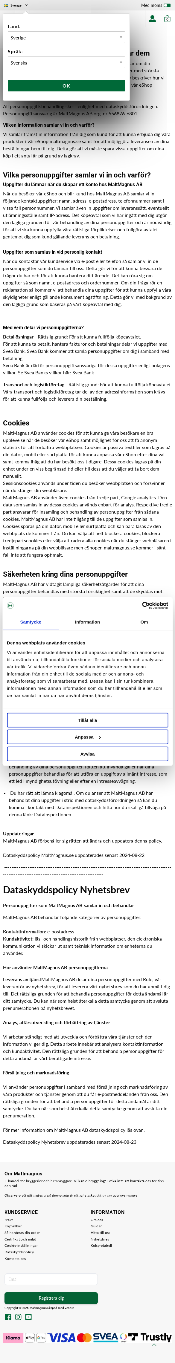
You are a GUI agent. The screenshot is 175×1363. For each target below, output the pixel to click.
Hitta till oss (100, 1232)
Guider (96, 1226)
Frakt (8, 1219)
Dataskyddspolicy (19, 1252)
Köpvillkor (13, 1226)
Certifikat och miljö (20, 1239)
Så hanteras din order (22, 1232)
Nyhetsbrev (100, 1239)
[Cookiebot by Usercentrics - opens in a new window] (142, 605)
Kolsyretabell (101, 1245)
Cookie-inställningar (21, 1245)
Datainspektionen (52, 814)
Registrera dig (51, 1298)
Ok (66, 85)
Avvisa (87, 753)
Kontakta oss (15, 1258)
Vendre (69, 1308)
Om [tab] (144, 621)
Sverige (16, 5)
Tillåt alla (87, 719)
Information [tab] (87, 621)
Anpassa (88, 736)
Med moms (156, 6)
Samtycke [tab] (30, 621)
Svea (77, 372)
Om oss (97, 1219)
